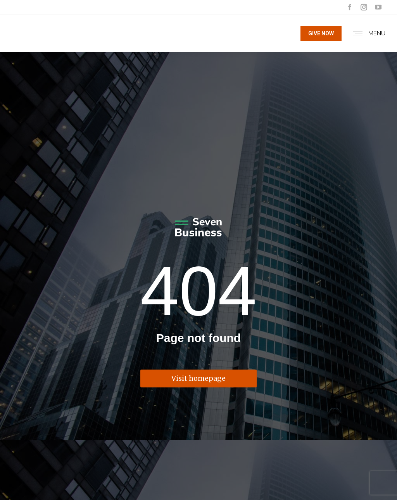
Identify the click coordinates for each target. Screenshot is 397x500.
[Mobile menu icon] (367, 33)
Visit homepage (198, 378)
